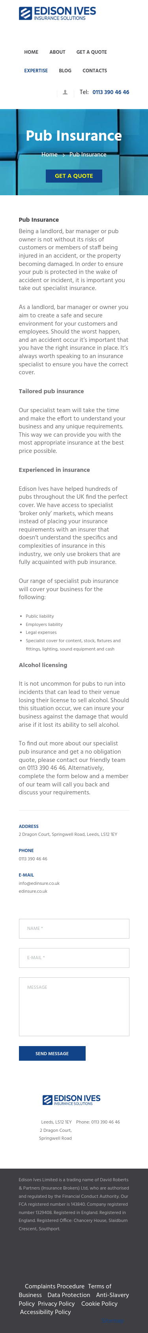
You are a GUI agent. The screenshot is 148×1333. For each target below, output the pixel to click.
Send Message (52, 1054)
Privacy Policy (58, 1304)
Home (49, 155)
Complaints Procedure (74, 1278)
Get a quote (74, 176)
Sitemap (112, 1321)
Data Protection (68, 1295)
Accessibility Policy (45, 1312)
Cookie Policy (101, 1304)
